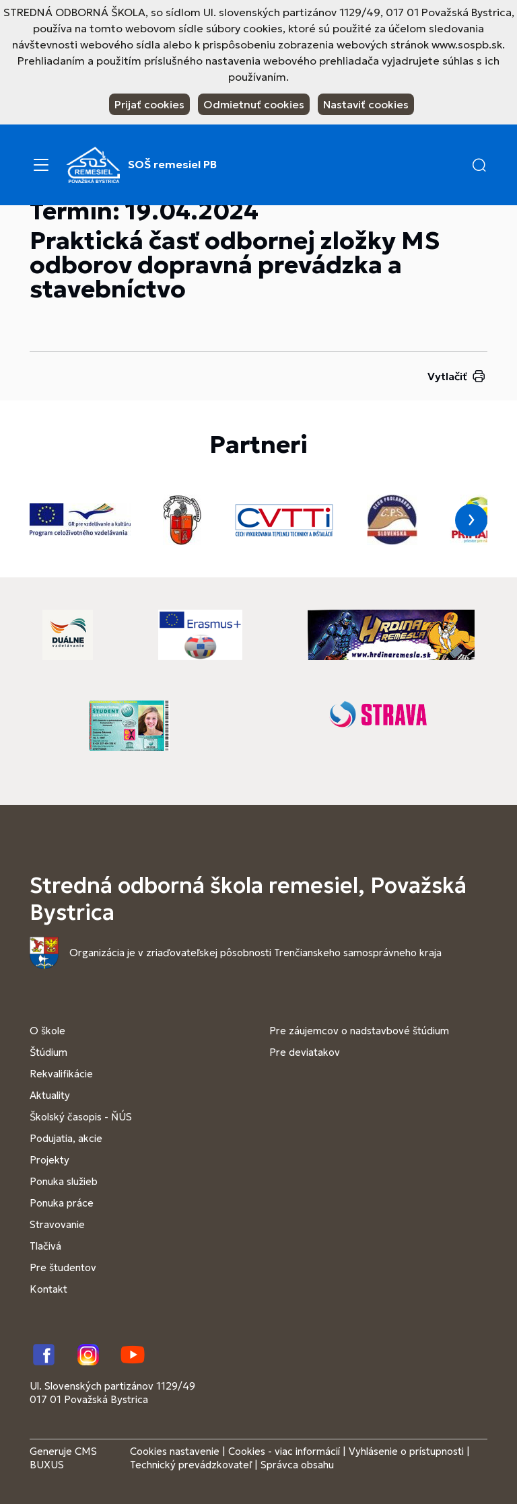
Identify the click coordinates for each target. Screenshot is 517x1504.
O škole (47, 1030)
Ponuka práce (62, 1202)
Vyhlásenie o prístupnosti (406, 1451)
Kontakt (48, 1289)
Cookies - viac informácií (284, 1451)
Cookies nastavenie (174, 1451)
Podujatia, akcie (66, 1138)
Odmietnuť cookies (253, 104)
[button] (479, 165)
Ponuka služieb (64, 1181)
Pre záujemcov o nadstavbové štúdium (359, 1030)
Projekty (49, 1159)
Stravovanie (57, 1224)
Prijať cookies (149, 104)
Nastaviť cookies (366, 104)
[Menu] (41, 165)
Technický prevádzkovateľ (191, 1464)
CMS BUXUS (63, 1458)
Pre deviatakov (304, 1052)
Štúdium (48, 1052)
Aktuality (50, 1095)
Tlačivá (45, 1246)
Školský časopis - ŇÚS (81, 1116)
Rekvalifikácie (61, 1073)
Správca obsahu (297, 1464)
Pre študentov (63, 1267)
